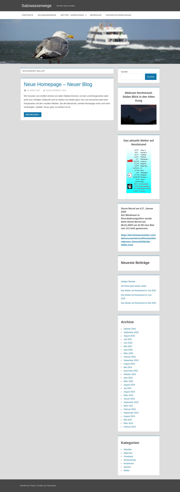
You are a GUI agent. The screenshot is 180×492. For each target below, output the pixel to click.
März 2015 (128, 406)
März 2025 (128, 353)
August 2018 (129, 385)
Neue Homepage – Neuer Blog (58, 84)
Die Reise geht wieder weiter (133, 286)
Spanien (127, 467)
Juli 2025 (128, 339)
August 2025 (129, 336)
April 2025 (128, 350)
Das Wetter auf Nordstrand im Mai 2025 (138, 303)
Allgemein (128, 453)
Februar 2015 (130, 409)
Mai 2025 (128, 346)
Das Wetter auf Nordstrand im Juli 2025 (138, 290)
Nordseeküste (130, 460)
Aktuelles (128, 449)
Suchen (124, 72)
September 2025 (131, 332)
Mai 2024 (128, 367)
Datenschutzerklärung (118, 15)
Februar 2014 (130, 427)
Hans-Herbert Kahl (56, 90)
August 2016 (129, 392)
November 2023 (131, 371)
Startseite (27, 15)
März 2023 (128, 381)
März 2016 (128, 395)
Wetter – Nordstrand (73, 15)
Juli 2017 (128, 388)
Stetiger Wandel (128, 281)
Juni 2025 (128, 343)
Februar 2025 (130, 357)
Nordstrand (129, 463)
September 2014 (131, 413)
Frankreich (128, 456)
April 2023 (128, 378)
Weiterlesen (32, 115)
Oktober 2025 (130, 329)
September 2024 (131, 360)
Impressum (95, 15)
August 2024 (129, 364)
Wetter (127, 470)
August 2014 (129, 416)
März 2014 (128, 423)
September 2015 (131, 402)
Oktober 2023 (130, 374)
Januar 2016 (129, 399)
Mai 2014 (128, 420)
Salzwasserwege (37, 5)
